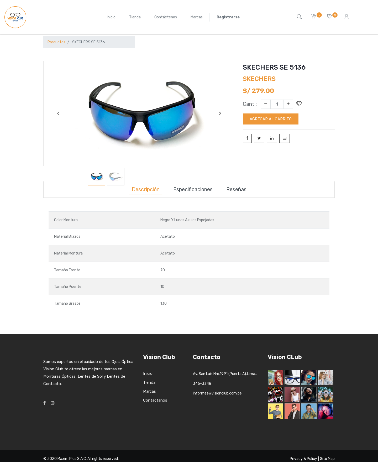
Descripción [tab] (146, 189)
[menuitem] (111, 17)
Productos (56, 42)
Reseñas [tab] (236, 189)
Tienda (149, 382)
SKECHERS (259, 78)
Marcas (149, 391)
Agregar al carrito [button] (271, 119)
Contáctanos (155, 400)
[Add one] (288, 104)
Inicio (148, 373)
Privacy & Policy (303, 458)
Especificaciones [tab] (193, 189)
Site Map (327, 458)
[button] (58, 113)
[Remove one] (266, 104)
